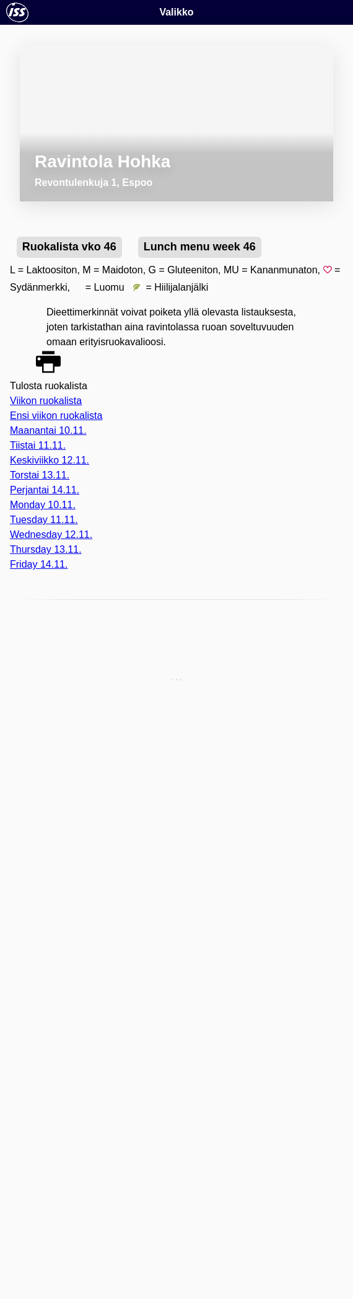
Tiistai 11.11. (38, 445)
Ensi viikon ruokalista (56, 415)
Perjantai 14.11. (44, 490)
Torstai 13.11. (39, 475)
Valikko (176, 12)
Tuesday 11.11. (44, 519)
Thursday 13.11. (46, 549)
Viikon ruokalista (46, 400)
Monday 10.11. (43, 505)
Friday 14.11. (39, 564)
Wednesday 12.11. (51, 534)
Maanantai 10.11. (48, 430)
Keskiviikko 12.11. (49, 460)
